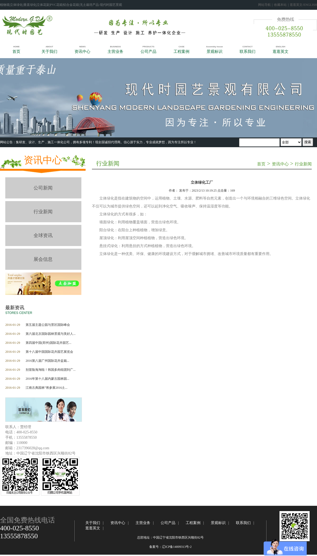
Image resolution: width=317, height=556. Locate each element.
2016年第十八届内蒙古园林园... (47, 379)
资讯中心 (43, 160)
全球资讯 (43, 235)
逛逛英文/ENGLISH (303, 5)
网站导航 (264, 5)
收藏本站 (280, 5)
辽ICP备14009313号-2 (177, 547)
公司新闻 (43, 188)
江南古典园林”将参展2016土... (46, 388)
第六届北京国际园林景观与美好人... (51, 334)
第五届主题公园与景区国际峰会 (48, 325)
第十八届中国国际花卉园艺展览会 (49, 352)
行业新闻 (43, 211)
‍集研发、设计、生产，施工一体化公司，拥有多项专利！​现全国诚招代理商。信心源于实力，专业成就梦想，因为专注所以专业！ (106, 142)
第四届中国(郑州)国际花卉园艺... (48, 343)
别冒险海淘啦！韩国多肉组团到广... (51, 370)
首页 (261, 164)
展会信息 (43, 259)
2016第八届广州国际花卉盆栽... (47, 361)
